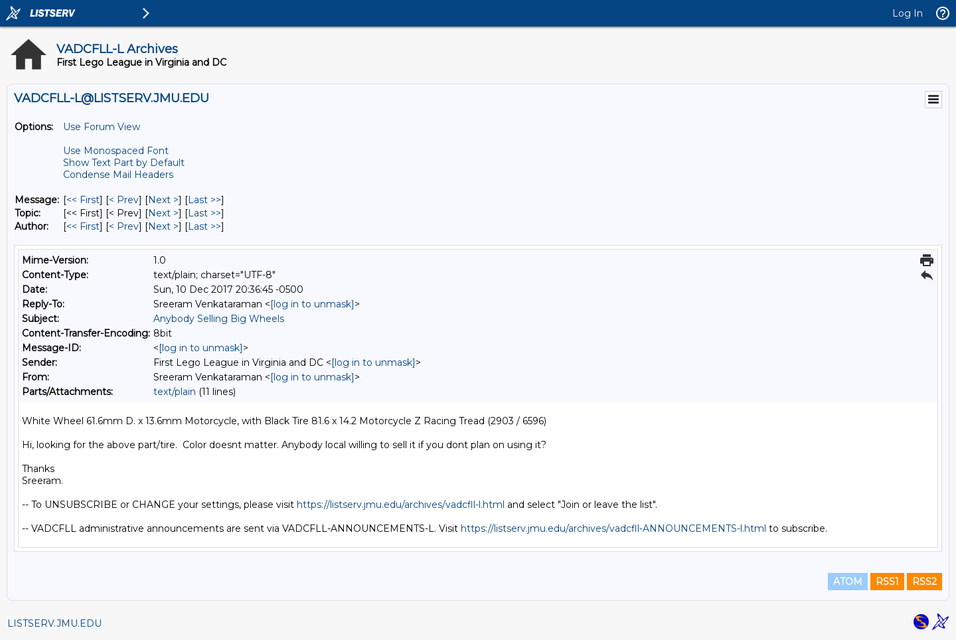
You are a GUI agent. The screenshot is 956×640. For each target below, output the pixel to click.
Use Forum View (101, 127)
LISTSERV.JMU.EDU (54, 623)
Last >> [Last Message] (204, 200)
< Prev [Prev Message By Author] (124, 226)
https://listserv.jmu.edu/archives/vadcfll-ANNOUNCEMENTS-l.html (613, 528)
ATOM (847, 582)
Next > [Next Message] (163, 200)
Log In (907, 13)
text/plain (174, 392)
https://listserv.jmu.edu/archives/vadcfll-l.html (401, 505)
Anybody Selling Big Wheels (218, 319)
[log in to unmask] (312, 304)
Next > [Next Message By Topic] (163, 213)
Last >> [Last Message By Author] (204, 226)
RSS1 (887, 582)
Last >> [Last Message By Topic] (204, 213)
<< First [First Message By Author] (83, 226)
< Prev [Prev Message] (124, 200)
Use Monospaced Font (116, 151)
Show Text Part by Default (124, 163)
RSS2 (924, 582)
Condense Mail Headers (118, 175)
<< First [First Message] (83, 200)
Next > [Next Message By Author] (163, 226)
